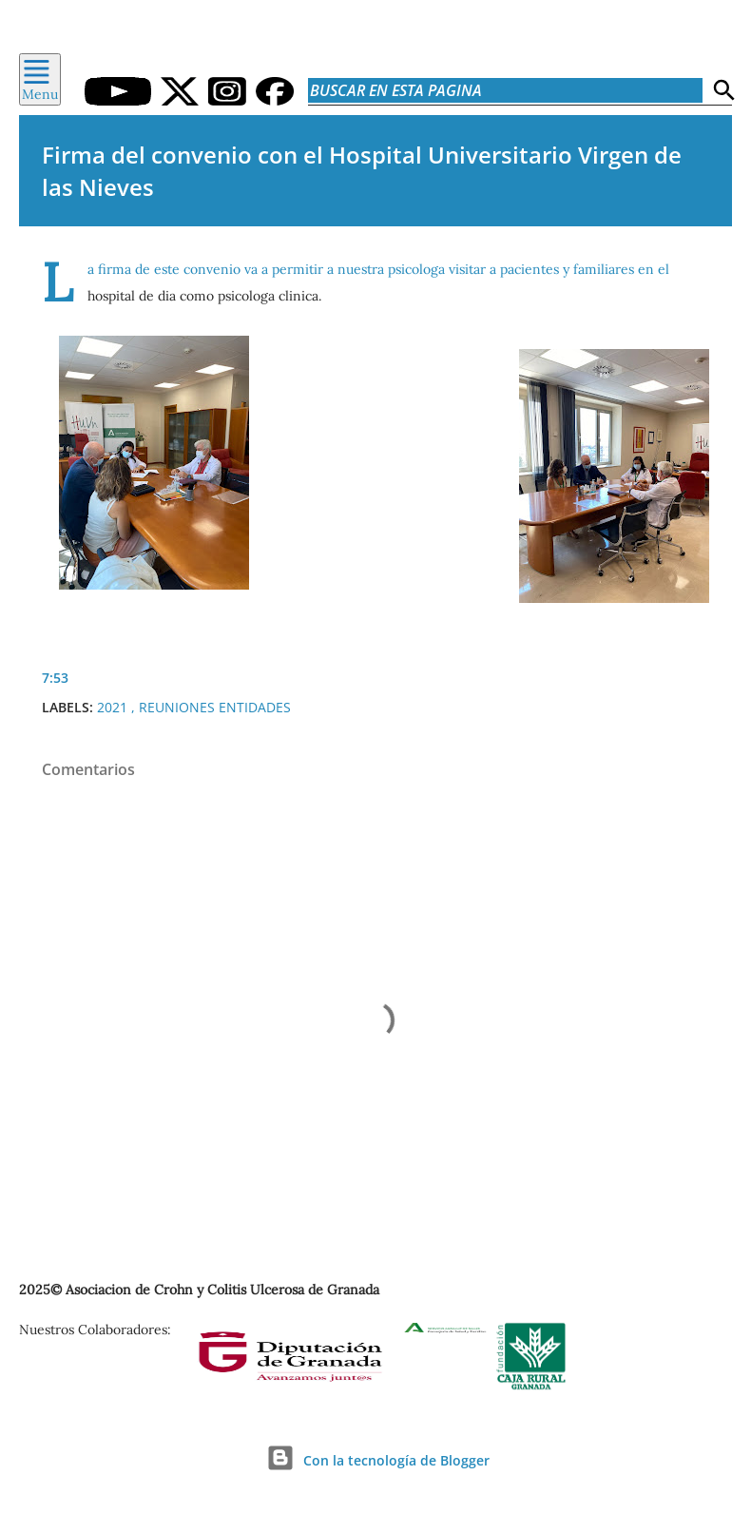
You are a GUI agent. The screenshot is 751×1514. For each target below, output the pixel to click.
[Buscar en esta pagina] (505, 90)
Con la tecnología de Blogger (375, 1460)
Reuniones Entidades (215, 707)
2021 (114, 707)
